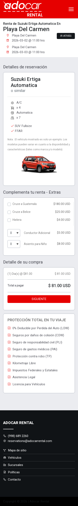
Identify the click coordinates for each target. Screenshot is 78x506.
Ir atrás (65, 36)
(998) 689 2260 (15, 436)
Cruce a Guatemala (24, 204)
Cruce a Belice (21, 212)
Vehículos (12, 457)
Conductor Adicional (37, 233)
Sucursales (13, 465)
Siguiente (39, 299)
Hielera (16, 220)
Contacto (12, 479)
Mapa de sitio (14, 450)
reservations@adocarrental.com (27, 441)
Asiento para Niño (35, 244)
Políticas (11, 472)
